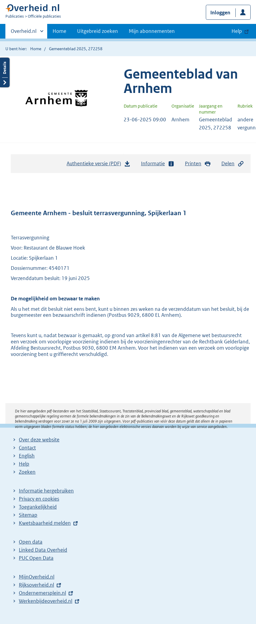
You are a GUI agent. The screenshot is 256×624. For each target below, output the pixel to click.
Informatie (157, 163)
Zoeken (27, 472)
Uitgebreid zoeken (97, 31)
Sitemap (28, 515)
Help (24, 464)
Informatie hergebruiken (46, 490)
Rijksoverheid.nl (36, 585)
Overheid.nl (23, 33)
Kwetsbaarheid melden (45, 523)
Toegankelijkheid (38, 507)
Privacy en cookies (39, 498)
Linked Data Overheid (43, 550)
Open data (30, 542)
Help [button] (237, 31)
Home (59, 31)
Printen (198, 163)
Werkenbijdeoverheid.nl (45, 601)
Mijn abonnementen (152, 31)
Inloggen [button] (220, 12)
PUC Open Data (36, 558)
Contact (27, 447)
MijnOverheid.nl (36, 576)
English (27, 455)
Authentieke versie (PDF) (99, 165)
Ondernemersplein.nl (42, 593)
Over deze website (39, 439)
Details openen (5, 72)
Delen (232, 163)
